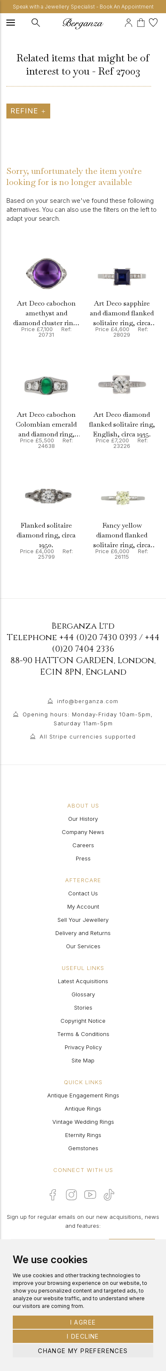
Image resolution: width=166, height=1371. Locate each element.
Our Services (83, 946)
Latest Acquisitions (83, 981)
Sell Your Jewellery (83, 919)
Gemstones (83, 1148)
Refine (28, 111)
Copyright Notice (83, 1020)
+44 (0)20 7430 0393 (98, 637)
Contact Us (83, 893)
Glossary (83, 994)
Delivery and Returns (83, 932)
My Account (83, 906)
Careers (83, 845)
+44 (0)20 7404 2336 (106, 643)
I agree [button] (83, 1322)
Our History (83, 818)
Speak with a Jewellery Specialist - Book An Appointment (83, 6)
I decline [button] (83, 1336)
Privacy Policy (83, 1047)
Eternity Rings (83, 1134)
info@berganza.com (87, 701)
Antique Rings (83, 1108)
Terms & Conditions (83, 1033)
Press (83, 858)
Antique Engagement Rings (83, 1095)
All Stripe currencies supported (88, 736)
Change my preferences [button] (83, 1350)
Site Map (83, 1060)
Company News (83, 831)
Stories (83, 1007)
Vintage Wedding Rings (83, 1121)
